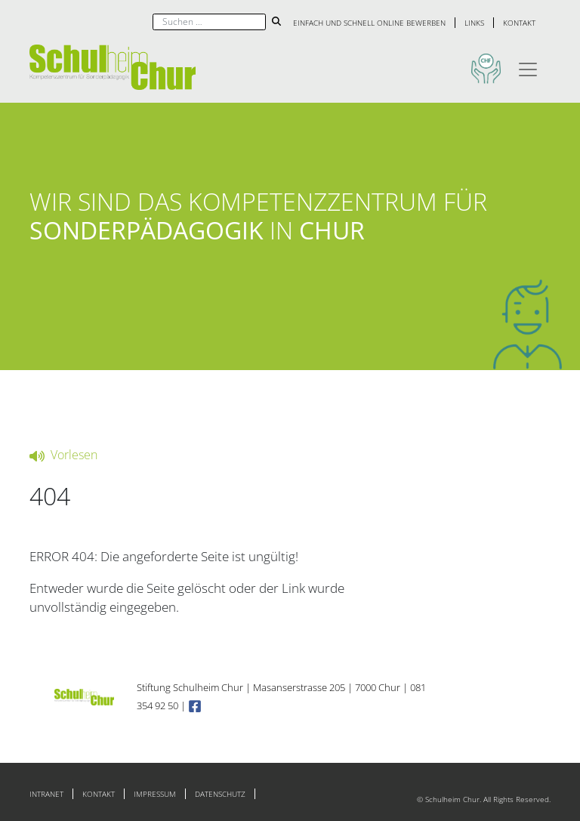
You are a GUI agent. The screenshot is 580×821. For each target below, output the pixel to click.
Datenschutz (220, 794)
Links (474, 22)
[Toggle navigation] (528, 67)
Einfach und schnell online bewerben (369, 22)
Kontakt (519, 22)
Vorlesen (63, 454)
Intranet (46, 794)
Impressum (155, 794)
